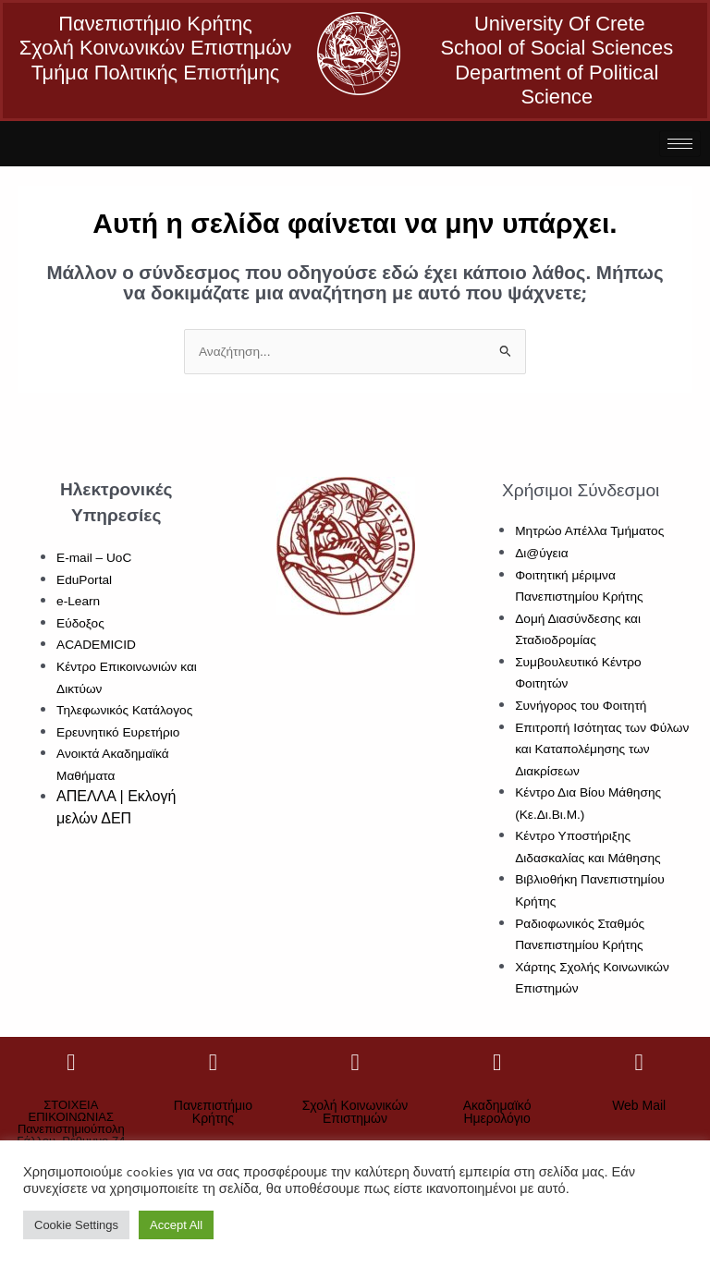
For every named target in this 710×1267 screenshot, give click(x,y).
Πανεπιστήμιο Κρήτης (213, 1112)
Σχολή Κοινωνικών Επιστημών (355, 1112)
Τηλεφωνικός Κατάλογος (124, 710)
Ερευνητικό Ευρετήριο (117, 732)
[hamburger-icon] (680, 143)
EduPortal (84, 580)
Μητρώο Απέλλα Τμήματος (589, 531)
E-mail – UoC (93, 558)
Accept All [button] (176, 1225)
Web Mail (639, 1105)
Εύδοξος (80, 623)
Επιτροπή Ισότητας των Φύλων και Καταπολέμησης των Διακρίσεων (602, 749)
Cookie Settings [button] (76, 1225)
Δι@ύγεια (541, 553)
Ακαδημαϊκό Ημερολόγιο (497, 1112)
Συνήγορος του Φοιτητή (580, 706)
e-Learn (78, 601)
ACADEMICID (96, 645)
